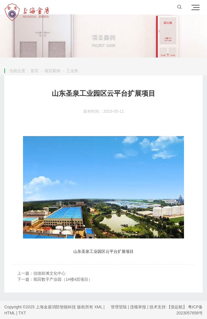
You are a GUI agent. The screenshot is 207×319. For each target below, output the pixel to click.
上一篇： (41, 273)
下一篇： (54, 279)
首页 (34, 70)
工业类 (72, 70)
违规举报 (138, 307)
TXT (22, 313)
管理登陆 (119, 307)
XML (98, 307)
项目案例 (52, 70)
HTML (9, 313)
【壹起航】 (177, 307)
